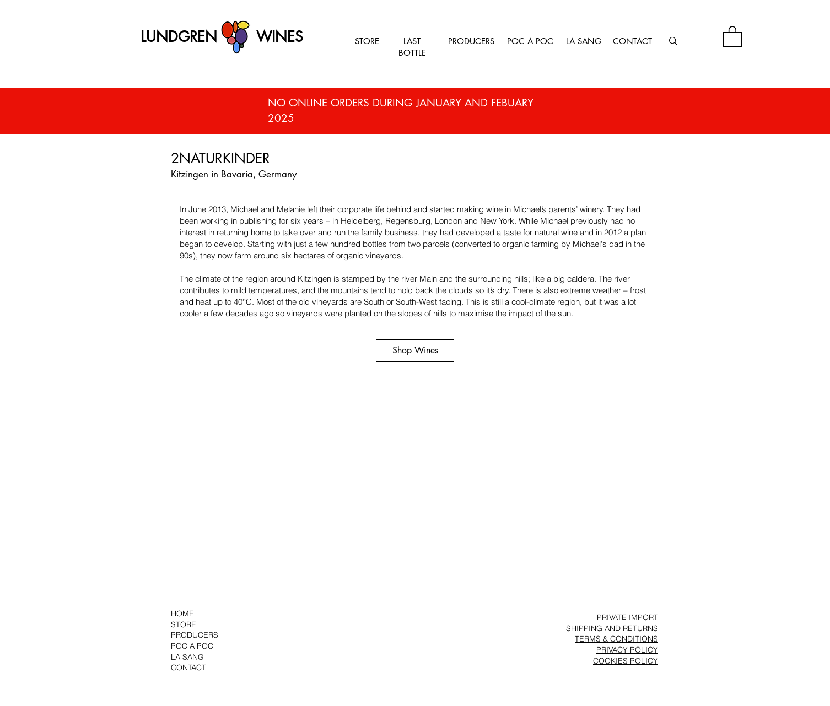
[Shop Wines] (415, 350)
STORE (367, 41)
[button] (732, 36)
